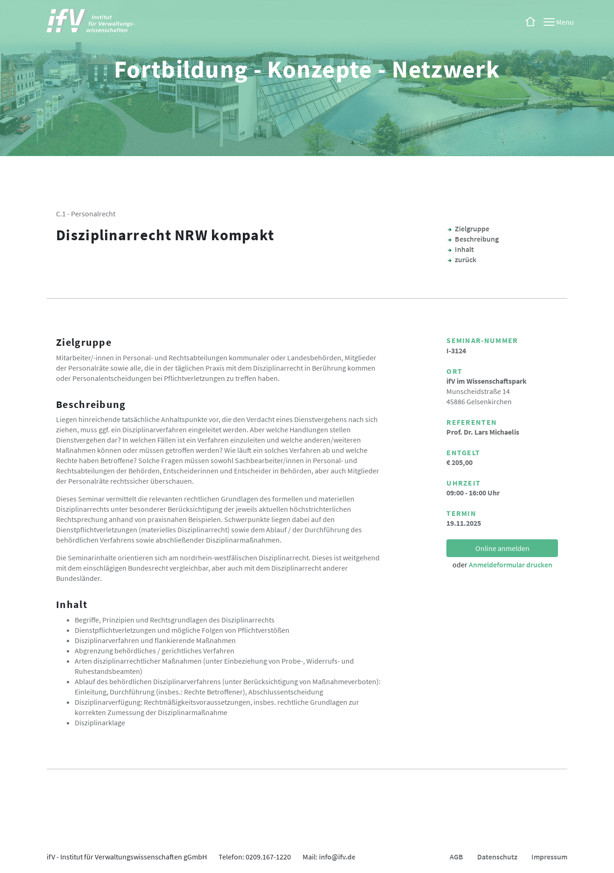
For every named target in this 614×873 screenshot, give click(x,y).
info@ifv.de (337, 856)
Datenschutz (497, 856)
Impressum (549, 856)
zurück (465, 259)
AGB (456, 856)
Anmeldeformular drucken (510, 564)
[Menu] (559, 22)
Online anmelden (502, 548)
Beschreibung (477, 238)
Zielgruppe (472, 228)
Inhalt (464, 249)
